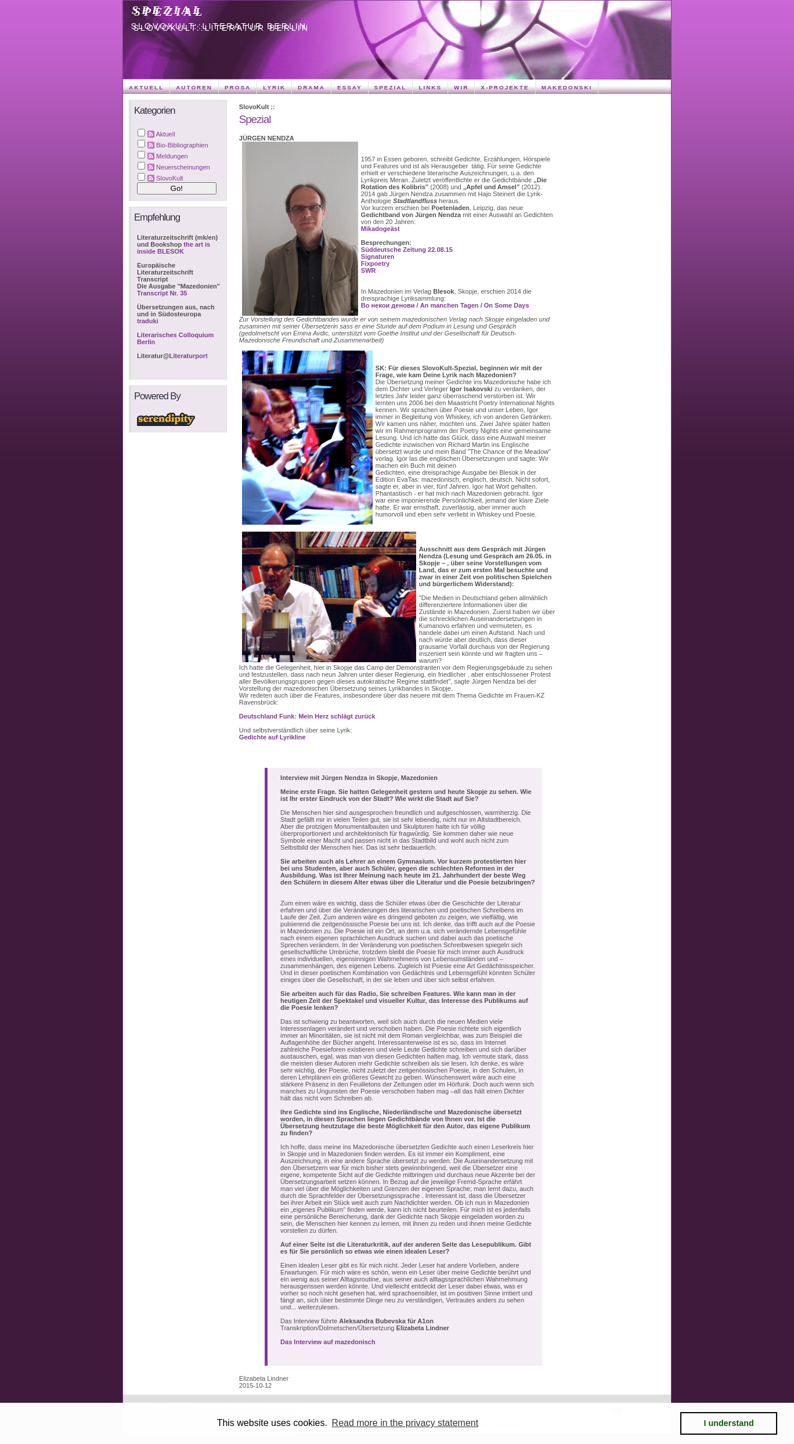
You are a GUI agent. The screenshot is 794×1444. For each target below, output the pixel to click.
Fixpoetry (375, 263)
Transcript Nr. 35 (162, 293)
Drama (311, 87)
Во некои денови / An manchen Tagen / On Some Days (445, 305)
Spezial (167, 9)
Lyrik (274, 87)
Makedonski (567, 87)
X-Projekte (505, 87)
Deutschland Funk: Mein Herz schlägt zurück (307, 716)
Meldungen (172, 156)
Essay (349, 87)
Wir (461, 87)
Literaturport (188, 355)
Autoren (194, 87)
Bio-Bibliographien (182, 145)
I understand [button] (729, 1423)
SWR (368, 270)
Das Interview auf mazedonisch (328, 1341)
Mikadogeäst (380, 228)
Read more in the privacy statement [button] (405, 1423)
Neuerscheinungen (183, 167)
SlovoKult (169, 178)
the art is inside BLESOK (173, 248)
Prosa (238, 87)
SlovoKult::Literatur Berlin (219, 26)
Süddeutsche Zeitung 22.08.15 (407, 249)
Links (430, 87)
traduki (147, 320)
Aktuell (146, 87)
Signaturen (378, 256)
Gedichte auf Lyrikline (272, 737)
